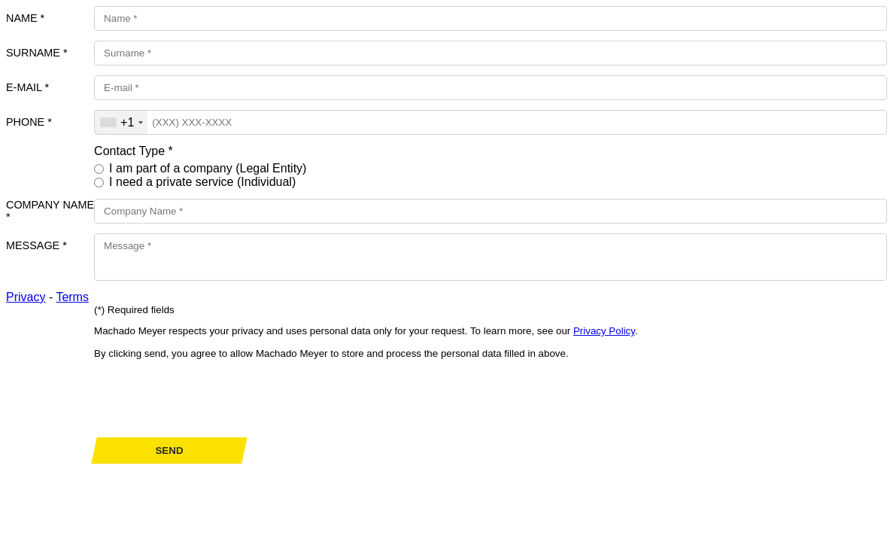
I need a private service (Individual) (202, 181)
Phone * (29, 122)
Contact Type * (133, 151)
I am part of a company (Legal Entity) (207, 168)
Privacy (25, 297)
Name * (25, 18)
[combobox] (121, 122)
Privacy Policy (604, 330)
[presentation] (208, 398)
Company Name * (50, 211)
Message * (36, 245)
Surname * (37, 53)
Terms (72, 297)
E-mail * (27, 87)
